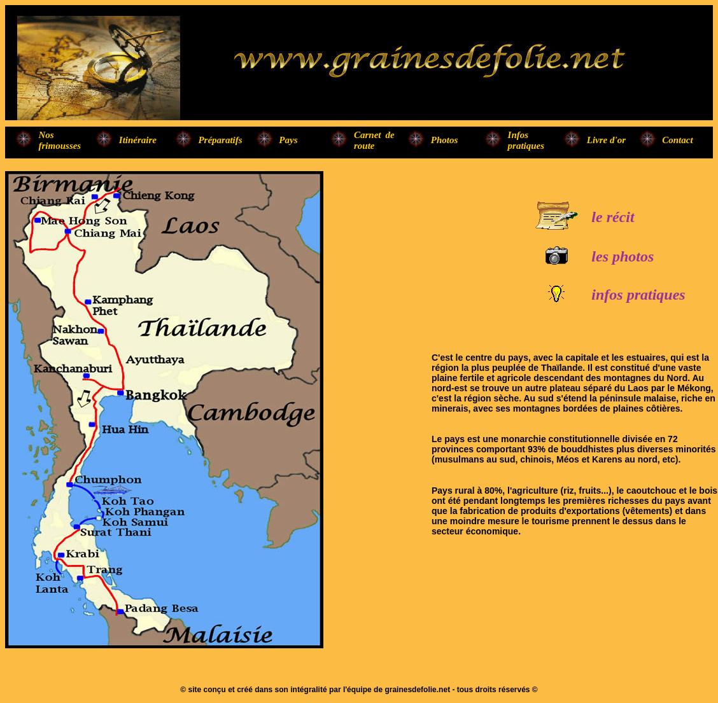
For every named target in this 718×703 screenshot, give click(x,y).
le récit (612, 217)
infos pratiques (638, 294)
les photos (622, 256)
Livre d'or (606, 140)
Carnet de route (374, 140)
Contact (677, 140)
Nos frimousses (60, 140)
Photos (444, 140)
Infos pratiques (526, 140)
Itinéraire (138, 140)
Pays (288, 140)
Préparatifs (220, 140)
